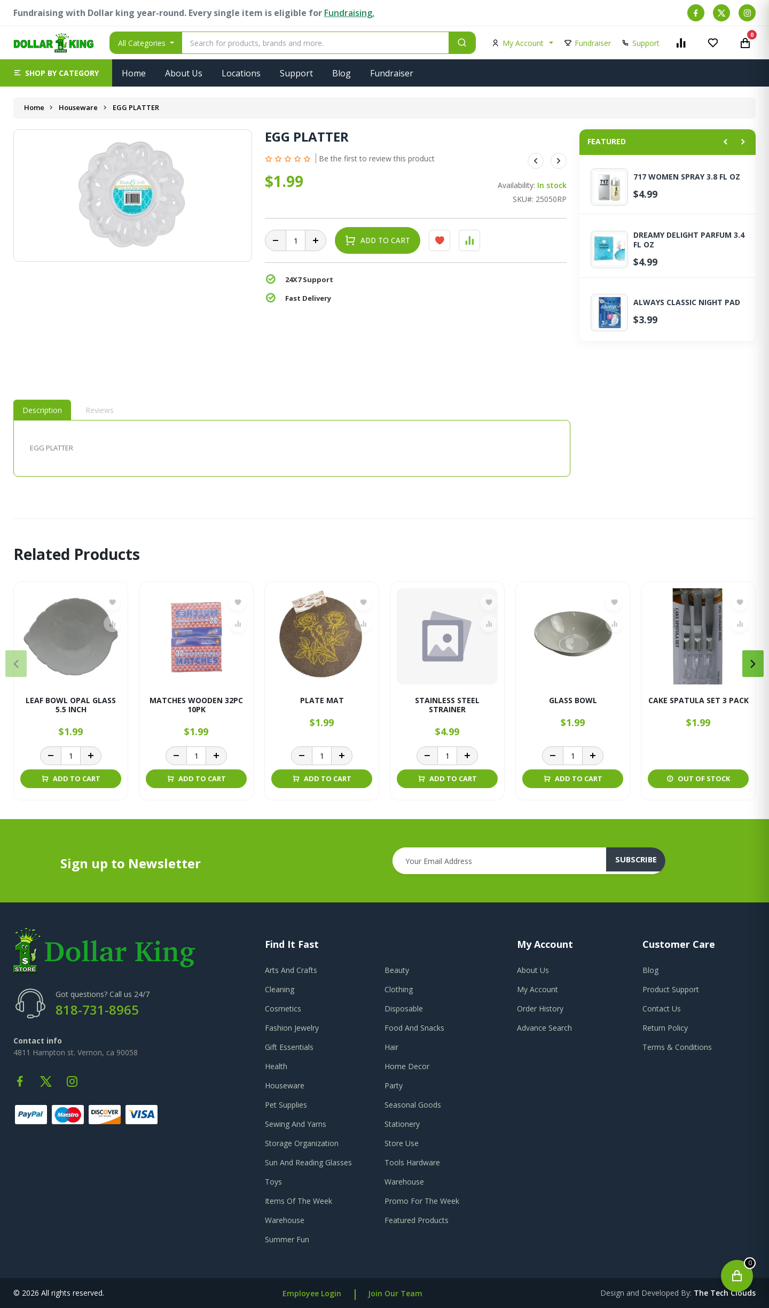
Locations (241, 73)
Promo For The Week (421, 1201)
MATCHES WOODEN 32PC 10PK (196, 705)
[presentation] (16, 663)
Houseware (79, 107)
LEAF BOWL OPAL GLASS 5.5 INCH (71, 705)
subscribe (641, 861)
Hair (391, 1047)
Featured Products (416, 1220)
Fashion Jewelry (292, 1028)
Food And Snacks (414, 1028)
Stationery (402, 1124)
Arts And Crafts (291, 970)
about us (533, 970)
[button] (56, 73)
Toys (273, 1182)
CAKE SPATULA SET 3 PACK (698, 700)
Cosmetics (283, 1008)
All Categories (143, 43)
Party (393, 1085)
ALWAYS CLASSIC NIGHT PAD (686, 302)
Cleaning (279, 989)
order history (540, 1008)
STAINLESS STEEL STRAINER (447, 705)
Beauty (396, 970)
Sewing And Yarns (295, 1124)
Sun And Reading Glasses (308, 1162)
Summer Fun (287, 1239)
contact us (661, 1008)
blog (650, 970)
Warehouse (404, 1182)
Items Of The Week (298, 1201)
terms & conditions (677, 1047)
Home (134, 73)
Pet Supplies (286, 1105)
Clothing (398, 989)
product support (670, 989)
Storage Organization (302, 1143)
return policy (665, 1028)
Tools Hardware (412, 1162)
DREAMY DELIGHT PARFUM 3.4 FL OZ (688, 240)
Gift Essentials (289, 1047)
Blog (341, 73)
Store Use (401, 1143)
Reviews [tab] (99, 410)
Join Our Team (395, 1293)
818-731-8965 (97, 1009)
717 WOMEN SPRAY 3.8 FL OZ (686, 177)
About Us (183, 73)
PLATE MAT (322, 700)
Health (276, 1066)
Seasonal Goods (412, 1105)
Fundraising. (349, 13)
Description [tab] (42, 410)
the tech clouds (725, 1293)
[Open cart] (737, 1276)
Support (296, 73)
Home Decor (406, 1066)
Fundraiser (391, 73)
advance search (544, 1028)
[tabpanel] (292, 448)
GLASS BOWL (573, 700)
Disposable (403, 1008)
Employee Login (312, 1293)
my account (537, 989)
